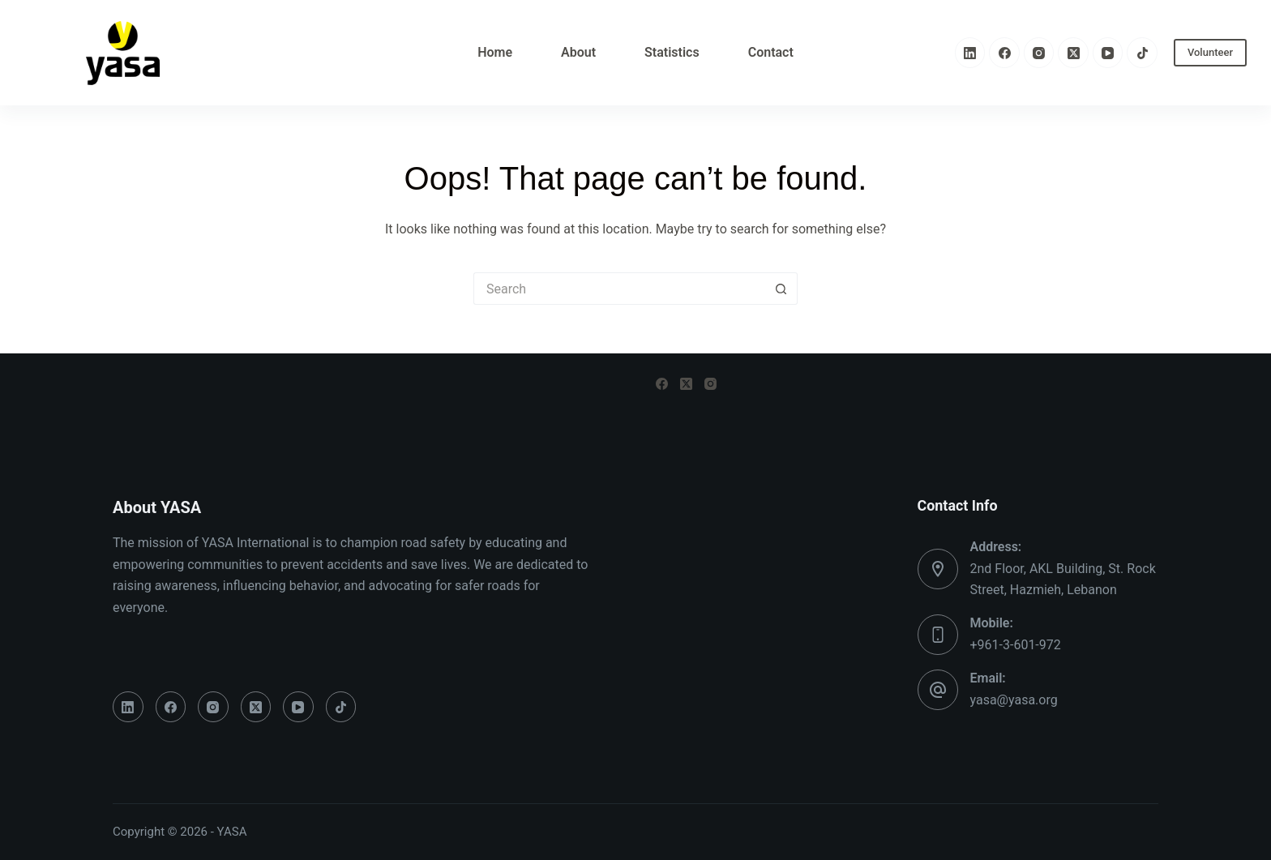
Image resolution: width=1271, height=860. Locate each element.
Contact (771, 52)
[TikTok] (1142, 52)
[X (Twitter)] (1073, 52)
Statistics (672, 52)
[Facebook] (1004, 52)
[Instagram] (1039, 52)
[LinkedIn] (970, 52)
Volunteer (1210, 52)
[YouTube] (1108, 52)
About (578, 52)
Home (494, 52)
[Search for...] (619, 288)
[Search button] (781, 288)
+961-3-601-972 (1015, 644)
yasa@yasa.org (1014, 700)
